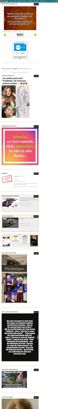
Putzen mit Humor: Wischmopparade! (9, 252)
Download (6, 31)
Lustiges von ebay (28, 223)
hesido (16, 181)
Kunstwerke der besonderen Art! (8, 75)
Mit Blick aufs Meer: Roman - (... (6, 246)
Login (54, 1)
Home (11, 1)
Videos (25, 1)
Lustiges (18, 1)
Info (10, 31)
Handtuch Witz (4, 173)
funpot (6, 1)
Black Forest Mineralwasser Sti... (24, 243)
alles (14, 1)
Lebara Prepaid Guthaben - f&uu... (20, 57)
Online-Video (16, 176)
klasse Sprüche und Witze (11, 4)
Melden (9, 31)
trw (21, 205)
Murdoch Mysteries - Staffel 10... (34, 246)
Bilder (22, 1)
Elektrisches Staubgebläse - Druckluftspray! (28, 197)
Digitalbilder (30, 1)
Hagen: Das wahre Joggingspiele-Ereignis (10, 369)
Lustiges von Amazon (28, 203)
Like (2, 31)
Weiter (36, 4)
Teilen (4, 31)
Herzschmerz (36, 1)
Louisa (15, 31)
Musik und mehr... (43, 1)
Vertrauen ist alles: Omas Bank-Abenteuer (10, 311)
